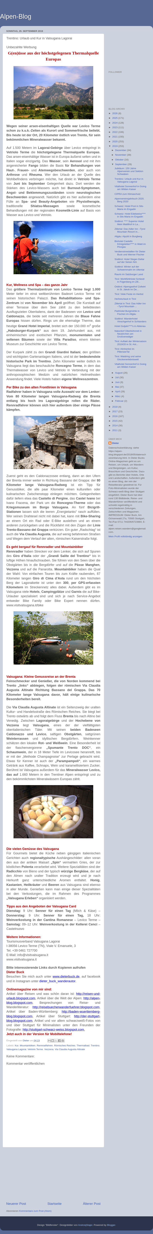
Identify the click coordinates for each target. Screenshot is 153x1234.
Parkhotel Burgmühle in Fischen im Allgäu (127, 312)
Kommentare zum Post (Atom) (35, 1211)
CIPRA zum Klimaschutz (128, 194)
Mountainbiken (27, 1045)
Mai (117, 387)
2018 (115, 406)
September (121, 164)
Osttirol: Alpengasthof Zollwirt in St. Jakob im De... (130, 288)
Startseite (54, 1204)
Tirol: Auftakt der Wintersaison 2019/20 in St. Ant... (131, 342)
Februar (119, 401)
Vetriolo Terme (35, 1049)
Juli (117, 377)
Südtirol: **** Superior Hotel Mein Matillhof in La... (129, 222)
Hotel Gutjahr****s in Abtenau (130, 326)
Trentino (95, 1045)
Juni (117, 382)
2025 (115, 118)
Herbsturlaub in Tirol (125, 299)
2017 (115, 411)
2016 (115, 416)
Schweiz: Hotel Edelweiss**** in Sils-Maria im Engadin (130, 215)
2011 (115, 430)
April (118, 391)
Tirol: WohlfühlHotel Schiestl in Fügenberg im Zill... (129, 280)
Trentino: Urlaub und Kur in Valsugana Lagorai (129, 180)
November (121, 154)
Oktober (119, 159)
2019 (115, 146)
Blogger (111, 1225)
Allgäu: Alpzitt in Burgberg (128, 236)
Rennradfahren (45, 1045)
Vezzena (49, 1049)
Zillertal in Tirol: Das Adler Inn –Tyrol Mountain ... (130, 305)
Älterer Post (92, 1204)
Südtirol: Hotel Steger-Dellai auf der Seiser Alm (129, 260)
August (119, 372)
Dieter (115, 443)
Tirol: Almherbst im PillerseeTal (124, 350)
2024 (115, 122)
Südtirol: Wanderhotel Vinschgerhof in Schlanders (130, 320)
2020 (115, 141)
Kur (16, 1045)
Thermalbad (83, 1045)
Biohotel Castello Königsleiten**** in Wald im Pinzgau (130, 244)
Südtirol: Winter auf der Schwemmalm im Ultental (129, 268)
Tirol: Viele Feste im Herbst (129, 294)
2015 (115, 421)
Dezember (121, 150)
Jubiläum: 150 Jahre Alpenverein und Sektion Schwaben (129, 171)
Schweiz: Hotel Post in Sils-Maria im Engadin (129, 207)
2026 (115, 113)
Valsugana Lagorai (16, 1049)
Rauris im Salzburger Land (129, 274)
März (118, 396)
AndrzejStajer (85, 1225)
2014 (115, 425)
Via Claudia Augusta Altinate (70, 1049)
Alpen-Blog (15, 16)
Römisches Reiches (64, 1045)
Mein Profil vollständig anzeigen (125, 536)
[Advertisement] (53, 1174)
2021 (115, 136)
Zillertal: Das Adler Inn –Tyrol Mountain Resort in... (130, 230)
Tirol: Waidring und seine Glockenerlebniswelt (128, 358)
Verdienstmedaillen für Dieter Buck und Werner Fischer (130, 253)
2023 (115, 127)
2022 (115, 132)
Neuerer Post (16, 1204)
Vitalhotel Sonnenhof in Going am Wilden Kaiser (130, 188)
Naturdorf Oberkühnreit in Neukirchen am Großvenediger (128, 334)
